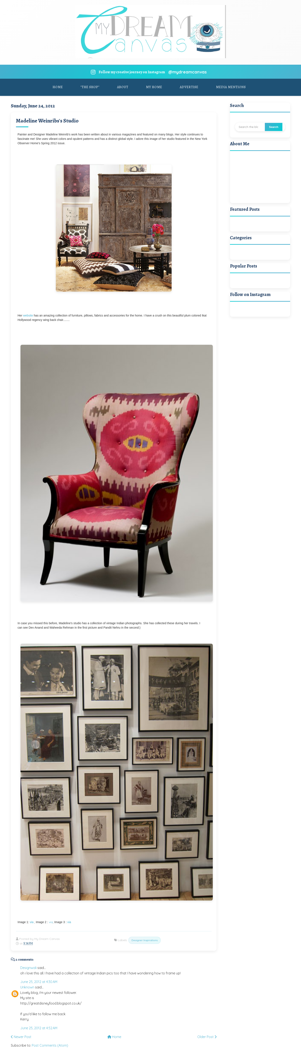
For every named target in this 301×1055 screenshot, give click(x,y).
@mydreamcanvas (187, 72)
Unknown (27, 987)
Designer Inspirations (144, 940)
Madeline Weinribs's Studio (47, 120)
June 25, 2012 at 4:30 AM (38, 982)
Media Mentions (231, 87)
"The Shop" (89, 87)
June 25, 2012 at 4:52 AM (38, 1028)
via (31, 922)
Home (58, 87)
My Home (154, 87)
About (122, 87)
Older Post (207, 1037)
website (28, 315)
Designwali (28, 968)
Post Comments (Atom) (50, 1045)
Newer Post (21, 1037)
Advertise (189, 87)
